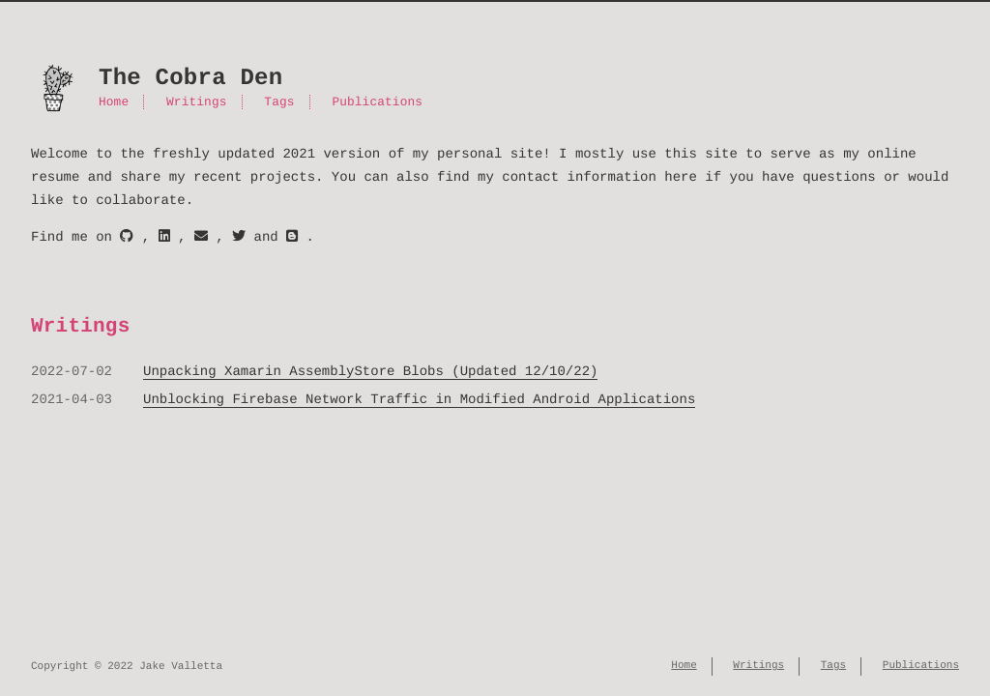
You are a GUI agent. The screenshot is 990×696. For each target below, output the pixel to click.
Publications (377, 102)
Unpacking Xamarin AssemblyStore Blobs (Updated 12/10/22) (370, 371)
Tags (279, 102)
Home (114, 102)
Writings (196, 102)
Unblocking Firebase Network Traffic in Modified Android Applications (419, 400)
